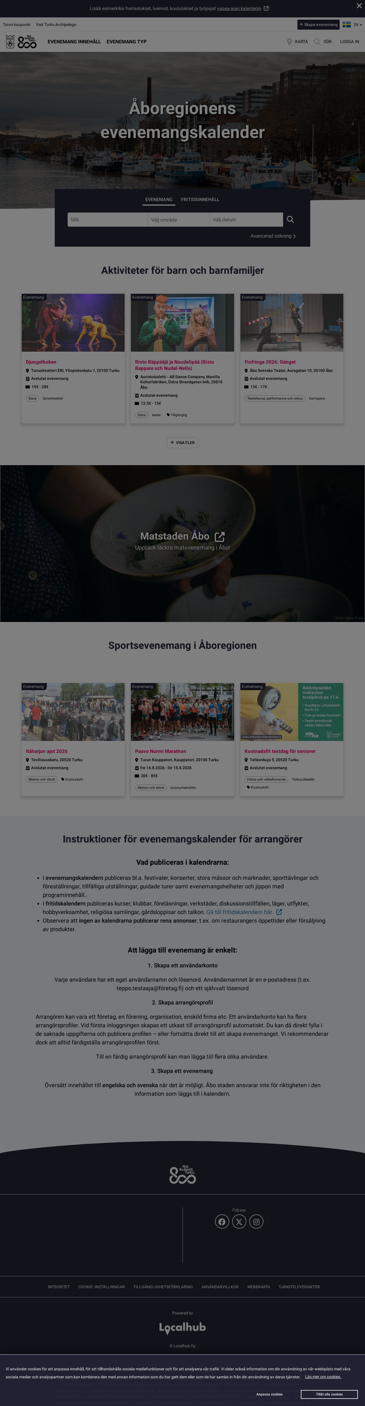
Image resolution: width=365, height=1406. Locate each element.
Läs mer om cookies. (323, 1376)
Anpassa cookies (269, 1394)
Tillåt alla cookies (329, 1394)
